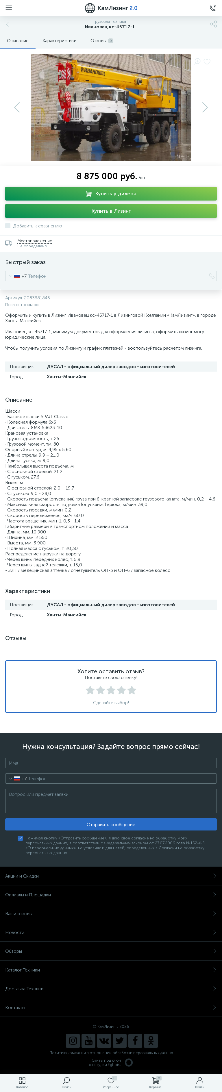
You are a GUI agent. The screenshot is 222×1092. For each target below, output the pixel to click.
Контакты (111, 1007)
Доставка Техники (111, 988)
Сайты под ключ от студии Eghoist (111, 1062)
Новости (111, 932)
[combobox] (16, 276)
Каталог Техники (111, 970)
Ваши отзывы (111, 913)
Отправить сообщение (111, 824)
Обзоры (111, 951)
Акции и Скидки (111, 876)
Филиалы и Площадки (111, 895)
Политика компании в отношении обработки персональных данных (111, 1053)
